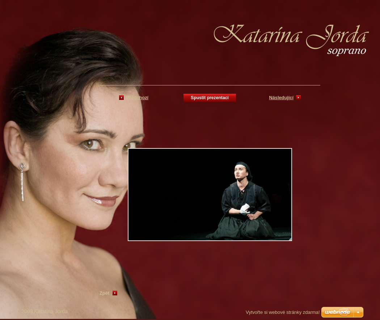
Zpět (104, 293)
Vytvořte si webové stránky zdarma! (283, 312)
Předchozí (137, 97)
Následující (281, 97)
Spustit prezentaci (210, 97)
